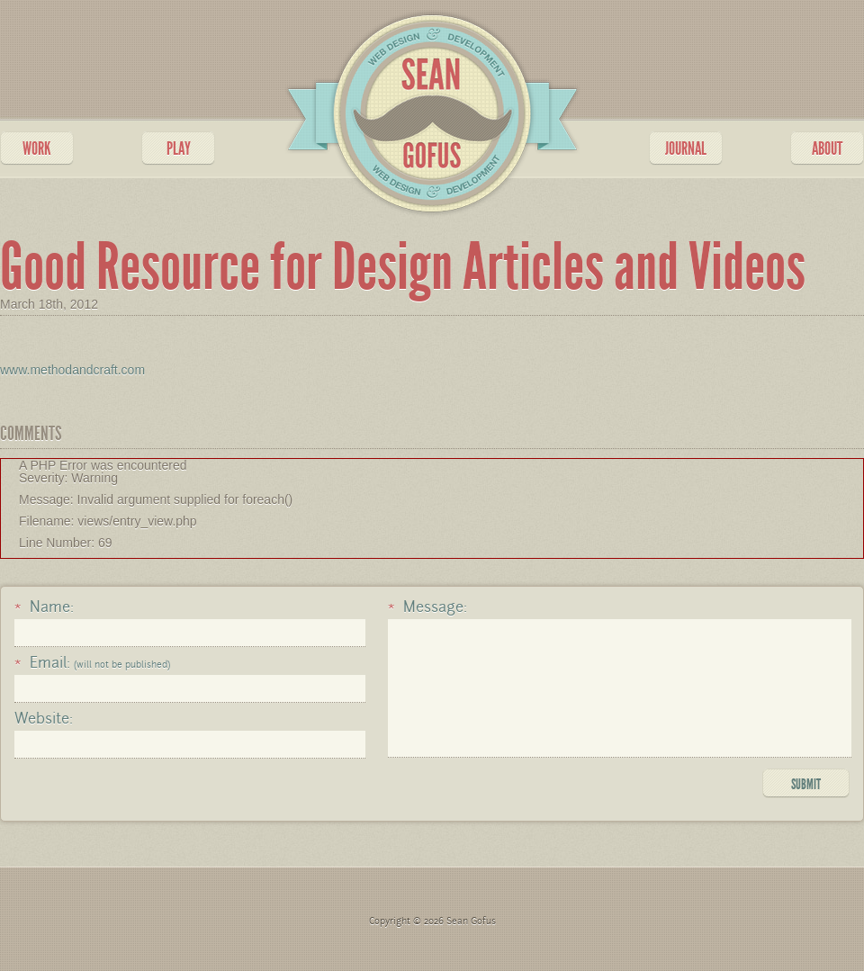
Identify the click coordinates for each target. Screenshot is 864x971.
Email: (92, 663)
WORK (36, 148)
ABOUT (827, 148)
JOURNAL (685, 148)
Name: (44, 607)
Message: (427, 607)
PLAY (178, 148)
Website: (43, 719)
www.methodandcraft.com (72, 370)
